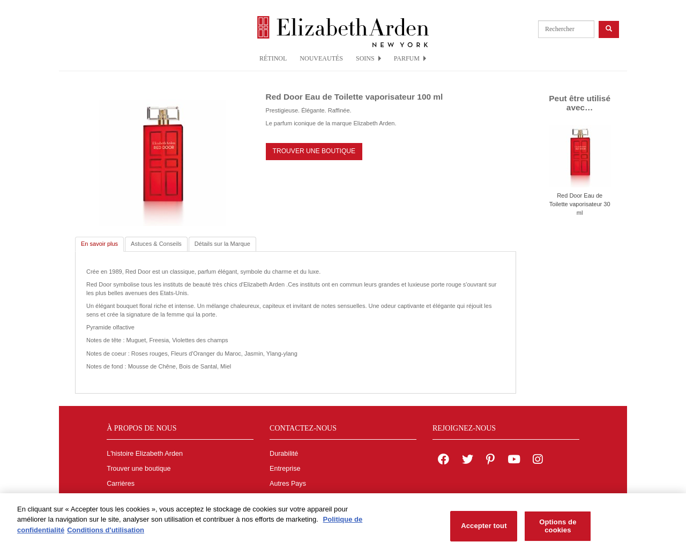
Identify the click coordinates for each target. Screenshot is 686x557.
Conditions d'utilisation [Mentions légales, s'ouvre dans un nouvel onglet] (105, 533)
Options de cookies (557, 529)
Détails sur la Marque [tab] (222, 243)
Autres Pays (288, 483)
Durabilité (284, 453)
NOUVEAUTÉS (321, 58)
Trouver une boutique (138, 468)
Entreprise (285, 468)
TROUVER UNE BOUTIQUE (314, 151)
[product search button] (609, 29)
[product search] (566, 29)
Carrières (121, 483)
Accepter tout (483, 529)
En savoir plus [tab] (99, 243)
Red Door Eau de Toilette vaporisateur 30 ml (579, 203)
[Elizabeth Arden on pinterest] (490, 460)
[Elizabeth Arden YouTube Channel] (514, 460)
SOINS (368, 58)
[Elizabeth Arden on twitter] (468, 460)
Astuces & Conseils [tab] (156, 243)
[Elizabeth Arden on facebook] (443, 460)
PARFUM (410, 58)
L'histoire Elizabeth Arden (145, 453)
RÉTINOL (273, 58)
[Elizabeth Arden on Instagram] (537, 460)
